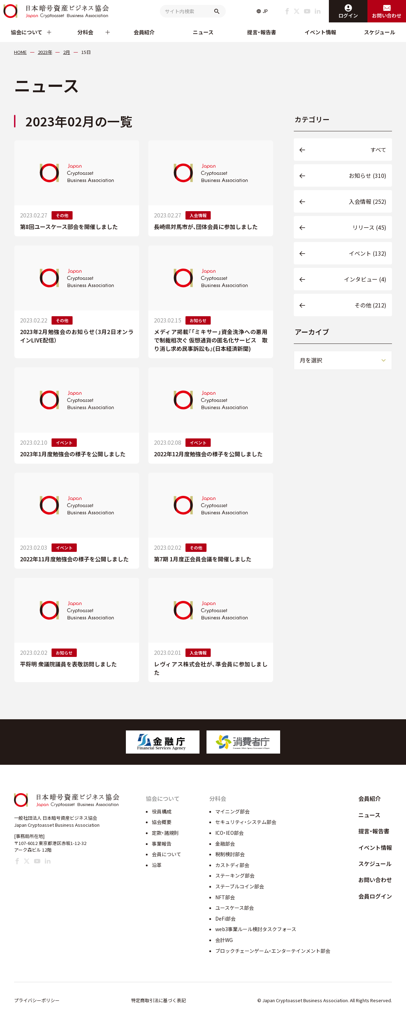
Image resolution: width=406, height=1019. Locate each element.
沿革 (157, 864)
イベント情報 (320, 32)
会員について (166, 854)
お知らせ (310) (367, 175)
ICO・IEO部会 (229, 832)
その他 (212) (370, 305)
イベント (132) (367, 253)
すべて (378, 149)
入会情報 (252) (367, 201)
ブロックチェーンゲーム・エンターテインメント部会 (272, 950)
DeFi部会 (225, 918)
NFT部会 (225, 897)
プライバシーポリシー (37, 1000)
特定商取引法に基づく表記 (158, 1000)
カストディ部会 (232, 864)
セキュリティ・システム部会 (245, 821)
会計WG (224, 939)
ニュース (203, 32)
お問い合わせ (375, 879)
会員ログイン (375, 896)
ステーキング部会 (235, 875)
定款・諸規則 (165, 832)
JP (265, 11)
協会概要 (161, 821)
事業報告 (161, 843)
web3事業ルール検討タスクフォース (255, 929)
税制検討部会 (230, 854)
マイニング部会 (232, 811)
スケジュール (379, 32)
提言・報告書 (261, 32)
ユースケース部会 (234, 907)
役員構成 (161, 811)
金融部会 (225, 843)
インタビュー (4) (365, 279)
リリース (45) (369, 227)
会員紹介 (144, 32)
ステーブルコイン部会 (239, 886)
